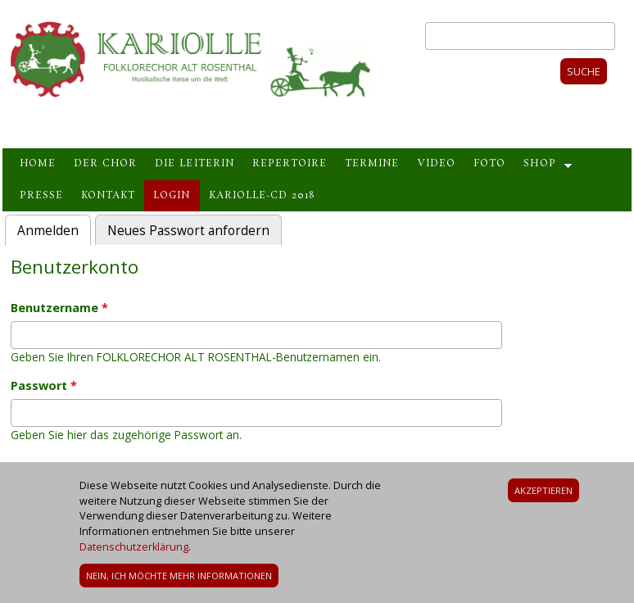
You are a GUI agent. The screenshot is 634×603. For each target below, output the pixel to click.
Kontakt (108, 195)
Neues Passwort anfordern (188, 230)
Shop (539, 163)
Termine (372, 163)
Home (38, 163)
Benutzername (59, 307)
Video (436, 163)
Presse (41, 195)
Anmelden (54, 229)
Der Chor (105, 163)
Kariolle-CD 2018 (262, 195)
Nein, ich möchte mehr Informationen (179, 581)
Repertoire (289, 163)
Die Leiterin (194, 163)
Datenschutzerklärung (133, 553)
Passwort (44, 385)
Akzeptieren (543, 495)
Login (171, 195)
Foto (489, 163)
